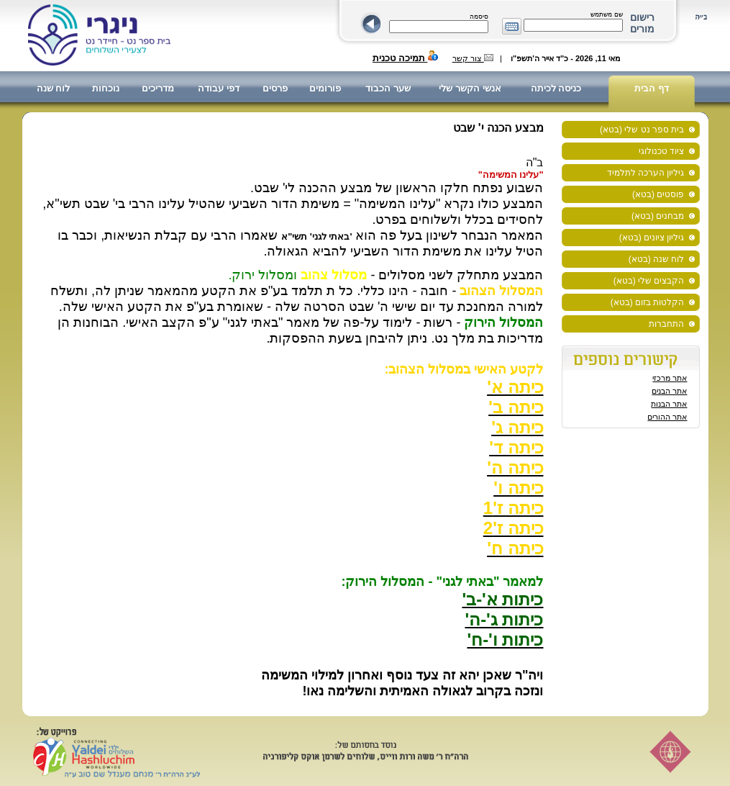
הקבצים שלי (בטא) (649, 281)
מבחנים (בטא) (657, 216)
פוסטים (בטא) (658, 194)
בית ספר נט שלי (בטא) (642, 130)
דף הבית (651, 88)
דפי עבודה (218, 88)
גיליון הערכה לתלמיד (646, 173)
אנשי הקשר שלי (470, 88)
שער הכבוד (388, 88)
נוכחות (105, 88)
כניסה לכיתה (556, 88)
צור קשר (472, 58)
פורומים (325, 88)
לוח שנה (53, 88)
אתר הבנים (669, 391)
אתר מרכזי (669, 378)
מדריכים (158, 88)
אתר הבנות (669, 403)
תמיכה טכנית (406, 58)
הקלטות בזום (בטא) (648, 302)
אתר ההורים (667, 416)
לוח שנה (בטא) (657, 259)
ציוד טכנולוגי (661, 151)
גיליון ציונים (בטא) (652, 237)
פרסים (275, 88)
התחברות (666, 324)
